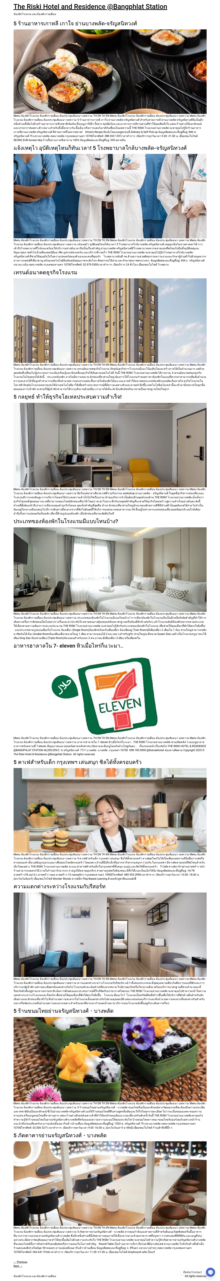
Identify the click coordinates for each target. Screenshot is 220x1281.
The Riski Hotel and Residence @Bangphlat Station (90, 7)
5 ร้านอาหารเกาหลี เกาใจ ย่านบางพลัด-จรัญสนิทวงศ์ (75, 23)
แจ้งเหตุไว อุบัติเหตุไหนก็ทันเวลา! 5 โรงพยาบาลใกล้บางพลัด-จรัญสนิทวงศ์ (100, 148)
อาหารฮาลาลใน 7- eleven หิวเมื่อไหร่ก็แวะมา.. (68, 646)
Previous (20, 1262)
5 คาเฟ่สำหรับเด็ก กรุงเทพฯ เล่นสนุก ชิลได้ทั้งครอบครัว (78, 762)
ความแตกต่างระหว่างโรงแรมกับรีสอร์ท (60, 886)
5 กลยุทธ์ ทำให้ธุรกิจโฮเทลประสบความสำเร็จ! (68, 397)
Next (18, 1266)
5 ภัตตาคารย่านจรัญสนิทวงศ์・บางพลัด (60, 1135)
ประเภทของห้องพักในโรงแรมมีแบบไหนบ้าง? (66, 521)
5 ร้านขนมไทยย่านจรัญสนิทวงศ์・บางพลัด (64, 1011)
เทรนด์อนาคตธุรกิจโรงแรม (45, 272)
